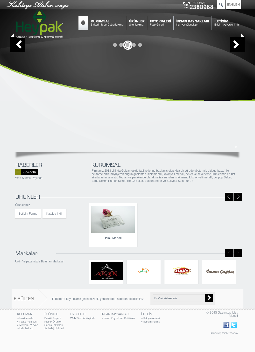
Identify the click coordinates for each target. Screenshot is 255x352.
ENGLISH (233, 4)
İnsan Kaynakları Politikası (118, 318)
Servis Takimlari (53, 325)
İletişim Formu (28, 213)
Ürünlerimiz (25, 328)
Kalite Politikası (27, 321)
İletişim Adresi (150, 318)
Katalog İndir (54, 213)
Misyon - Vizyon (27, 325)
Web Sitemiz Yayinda (28, 178)
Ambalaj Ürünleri (54, 328)
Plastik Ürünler (53, 321)
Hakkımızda (25, 318)
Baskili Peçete (52, 318)
